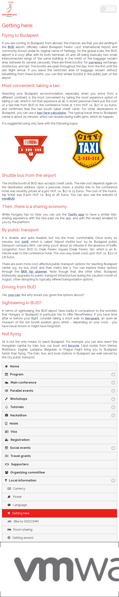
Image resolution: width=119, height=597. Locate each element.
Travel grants (18, 456)
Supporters (17, 464)
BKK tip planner (34, 271)
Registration (17, 440)
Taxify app (76, 214)
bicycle (73, 345)
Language (17, 505)
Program (33, 374)
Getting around (20, 538)
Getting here (18, 513)
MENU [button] (110, 8)
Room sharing (20, 529)
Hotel (11, 423)
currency (95, 62)
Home (12, 366)
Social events (37, 448)
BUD (11, 47)
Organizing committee (25, 472)
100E (25, 242)
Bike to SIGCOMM (23, 521)
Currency (16, 488)
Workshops (35, 399)
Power (15, 497)
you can (14, 295)
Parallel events (38, 390)
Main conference (40, 382)
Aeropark (92, 318)
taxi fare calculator (51, 113)
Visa (11, 431)
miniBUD (8, 198)
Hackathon (35, 415)
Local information (40, 480)
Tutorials (33, 407)
